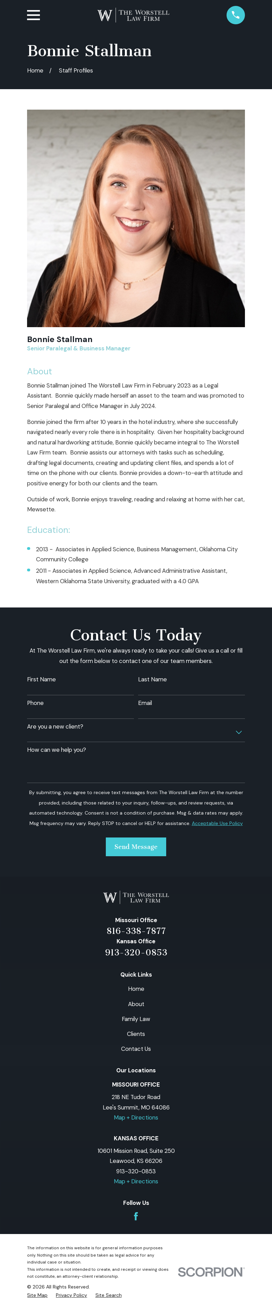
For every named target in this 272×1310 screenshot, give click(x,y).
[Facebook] (136, 1216)
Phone (35, 702)
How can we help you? (56, 749)
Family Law (136, 1019)
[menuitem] (37, 1295)
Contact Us (136, 1049)
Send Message (136, 847)
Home (136, 989)
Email (145, 702)
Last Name (152, 679)
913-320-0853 (136, 953)
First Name (41, 679)
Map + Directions (136, 1117)
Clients (136, 1034)
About (136, 1004)
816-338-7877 (136, 931)
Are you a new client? (55, 726)
